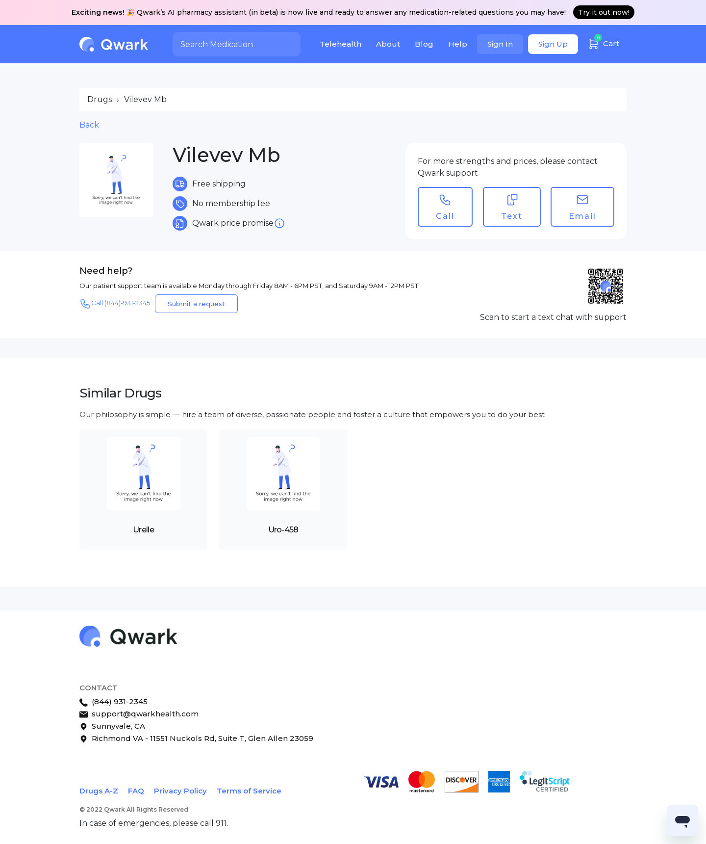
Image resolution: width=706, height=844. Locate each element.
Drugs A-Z (98, 790)
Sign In (500, 44)
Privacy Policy (180, 790)
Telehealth (340, 44)
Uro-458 (283, 529)
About (388, 44)
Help (457, 44)
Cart (603, 42)
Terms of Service (249, 790)
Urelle (143, 529)
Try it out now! (604, 12)
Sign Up (553, 44)
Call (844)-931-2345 (114, 304)
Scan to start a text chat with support (553, 317)
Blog (424, 44)
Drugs (99, 99)
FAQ (136, 790)
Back (89, 125)
